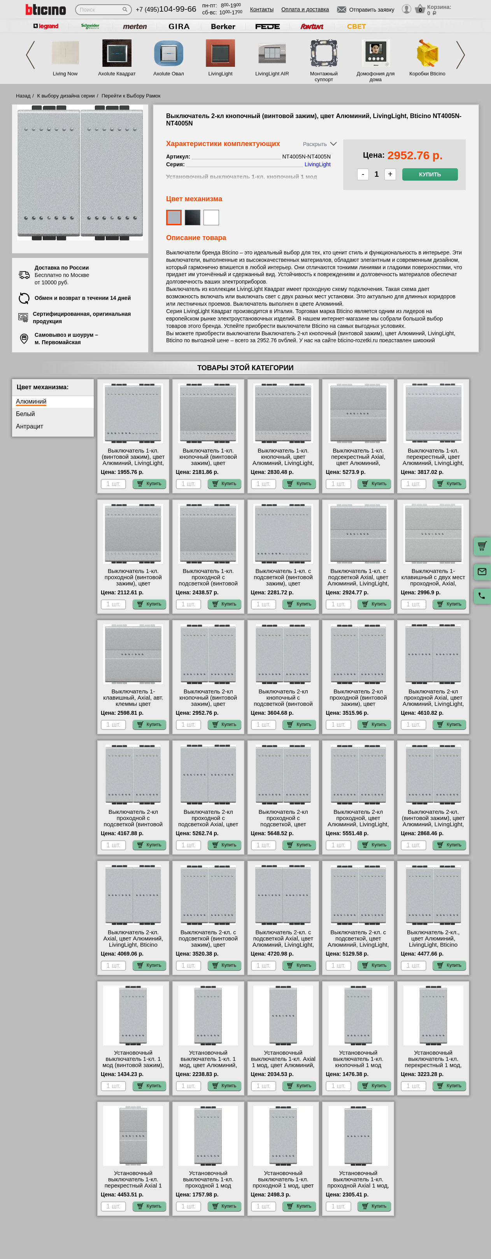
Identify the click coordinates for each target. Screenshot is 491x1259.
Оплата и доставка (305, 9)
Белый (25, 414)
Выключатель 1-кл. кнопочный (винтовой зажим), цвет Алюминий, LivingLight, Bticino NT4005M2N (208, 463)
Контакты (262, 9)
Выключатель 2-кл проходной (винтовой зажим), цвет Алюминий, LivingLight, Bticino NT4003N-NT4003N (358, 707)
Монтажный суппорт (324, 76)
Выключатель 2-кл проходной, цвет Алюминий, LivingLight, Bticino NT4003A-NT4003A (358, 824)
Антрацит (29, 426)
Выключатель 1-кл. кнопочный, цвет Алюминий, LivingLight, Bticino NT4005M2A (283, 460)
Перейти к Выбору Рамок (131, 96)
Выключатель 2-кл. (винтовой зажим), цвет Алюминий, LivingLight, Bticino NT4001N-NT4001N (433, 824)
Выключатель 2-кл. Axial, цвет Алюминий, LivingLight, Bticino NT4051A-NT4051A (133, 941)
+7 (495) (166, 9)
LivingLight (220, 74)
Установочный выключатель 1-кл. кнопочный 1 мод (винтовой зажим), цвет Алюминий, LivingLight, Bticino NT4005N (358, 1068)
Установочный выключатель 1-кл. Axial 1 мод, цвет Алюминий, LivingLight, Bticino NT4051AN (283, 1065)
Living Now (65, 74)
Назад (23, 96)
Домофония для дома (376, 76)
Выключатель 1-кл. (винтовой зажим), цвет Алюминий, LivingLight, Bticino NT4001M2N (133, 460)
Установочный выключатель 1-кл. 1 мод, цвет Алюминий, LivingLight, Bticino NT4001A (208, 1065)
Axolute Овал (168, 74)
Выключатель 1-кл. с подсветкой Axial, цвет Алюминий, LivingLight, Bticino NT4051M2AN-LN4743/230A (358, 583)
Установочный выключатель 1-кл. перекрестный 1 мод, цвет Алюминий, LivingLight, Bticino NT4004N (433, 1068)
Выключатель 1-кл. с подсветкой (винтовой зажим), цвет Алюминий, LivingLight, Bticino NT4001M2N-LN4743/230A (283, 586)
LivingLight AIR (272, 74)
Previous (30, 55)
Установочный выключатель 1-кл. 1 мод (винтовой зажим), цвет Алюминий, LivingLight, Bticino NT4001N (133, 1068)
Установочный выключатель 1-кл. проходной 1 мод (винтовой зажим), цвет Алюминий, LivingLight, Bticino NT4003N (208, 1188)
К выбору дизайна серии (66, 96)
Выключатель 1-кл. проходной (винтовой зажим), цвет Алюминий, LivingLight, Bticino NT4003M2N (133, 583)
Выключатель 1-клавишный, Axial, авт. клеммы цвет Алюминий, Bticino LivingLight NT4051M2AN (133, 707)
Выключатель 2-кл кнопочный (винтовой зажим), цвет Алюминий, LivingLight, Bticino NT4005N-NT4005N (208, 707)
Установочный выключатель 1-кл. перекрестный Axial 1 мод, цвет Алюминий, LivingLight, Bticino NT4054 (133, 1188)
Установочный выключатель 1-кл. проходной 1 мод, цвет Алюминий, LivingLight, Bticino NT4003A (283, 1185)
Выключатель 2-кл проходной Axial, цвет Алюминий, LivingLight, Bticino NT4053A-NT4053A (433, 703)
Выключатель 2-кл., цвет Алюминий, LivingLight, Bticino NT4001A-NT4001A (433, 941)
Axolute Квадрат (116, 74)
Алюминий (31, 401)
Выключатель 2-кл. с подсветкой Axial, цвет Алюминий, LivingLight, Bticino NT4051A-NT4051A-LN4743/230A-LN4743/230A (283, 947)
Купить (430, 174)
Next (460, 55)
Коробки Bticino (427, 74)
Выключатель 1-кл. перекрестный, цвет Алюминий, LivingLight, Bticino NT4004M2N (433, 460)
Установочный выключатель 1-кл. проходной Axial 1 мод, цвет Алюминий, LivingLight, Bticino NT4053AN (358, 1188)
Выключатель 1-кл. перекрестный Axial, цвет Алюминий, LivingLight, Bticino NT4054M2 (358, 463)
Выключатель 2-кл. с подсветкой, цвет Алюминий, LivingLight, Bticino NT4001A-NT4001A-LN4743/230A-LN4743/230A (358, 947)
